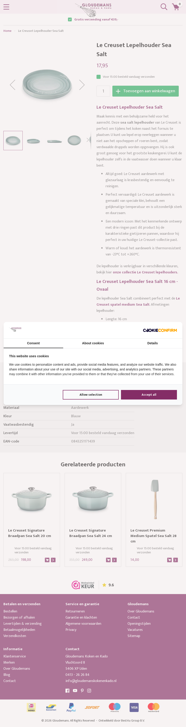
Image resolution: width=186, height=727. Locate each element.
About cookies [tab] (93, 343)
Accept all (149, 394)
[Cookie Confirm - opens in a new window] (160, 330)
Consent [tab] (33, 343)
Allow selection (91, 394)
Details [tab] (152, 343)
